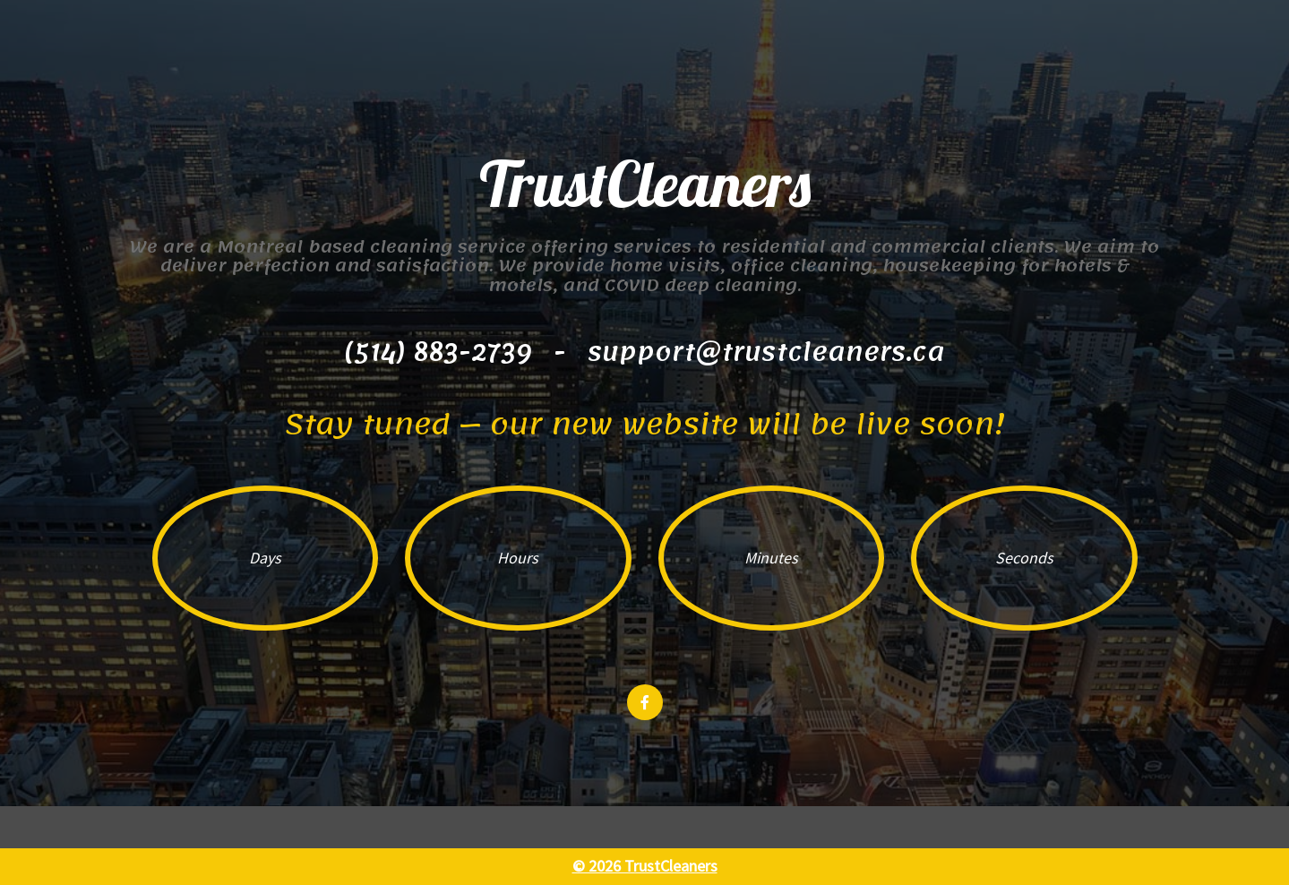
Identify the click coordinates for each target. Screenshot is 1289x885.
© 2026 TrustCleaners (645, 865)
